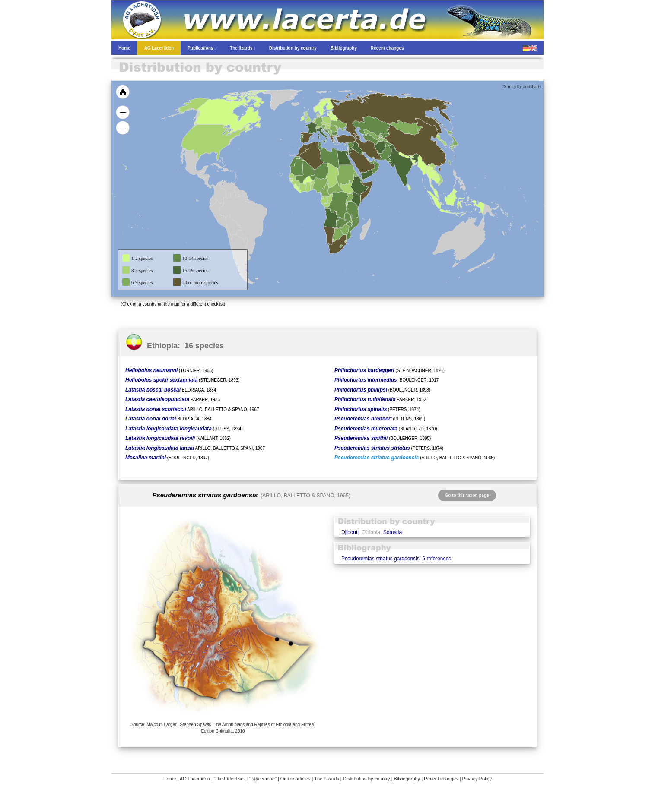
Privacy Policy (477, 778)
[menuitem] (371, 161)
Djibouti (350, 532)
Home (169, 778)
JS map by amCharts (521, 86)
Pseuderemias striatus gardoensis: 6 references (396, 559)
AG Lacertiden (195, 778)
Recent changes (441, 778)
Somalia (392, 532)
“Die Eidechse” (229, 778)
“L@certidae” (263, 778)
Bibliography (407, 778)
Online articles (295, 778)
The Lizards (326, 778)
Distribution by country (366, 778)
